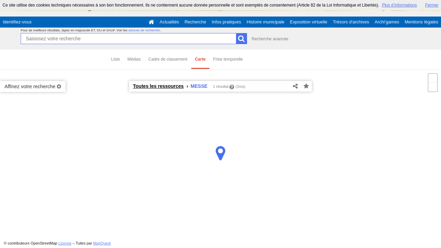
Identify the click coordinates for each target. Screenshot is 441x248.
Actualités (169, 21)
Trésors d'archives (351, 21)
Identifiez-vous (17, 21)
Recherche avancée (270, 39)
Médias (134, 59)
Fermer (432, 5)
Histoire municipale (266, 21)
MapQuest (102, 243)
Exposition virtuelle (308, 21)
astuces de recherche (144, 30)
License (65, 243)
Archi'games (387, 21)
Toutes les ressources (158, 86)
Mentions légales (421, 21)
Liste (115, 59)
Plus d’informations (399, 5)
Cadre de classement (167, 59)
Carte (200, 59)
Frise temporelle (228, 59)
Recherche (195, 21)
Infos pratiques (226, 21)
